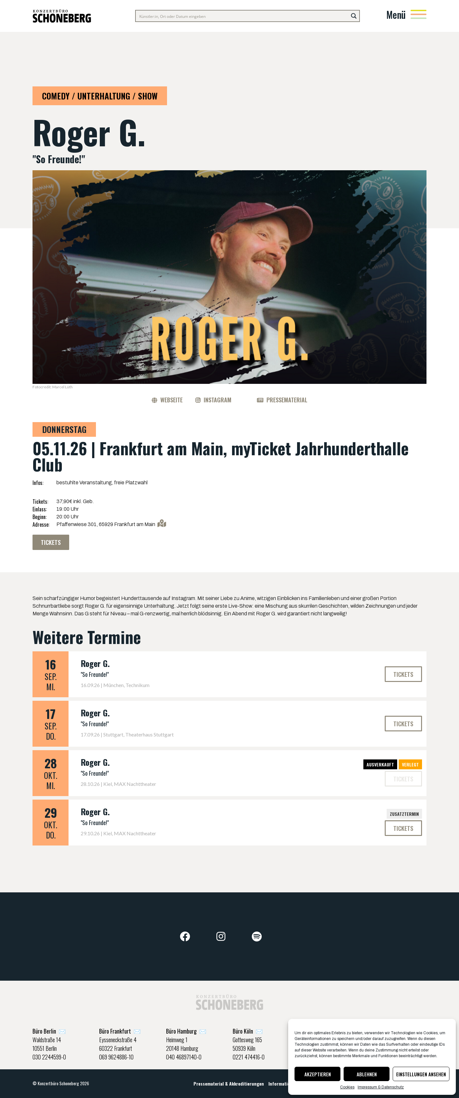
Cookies (347, 1087)
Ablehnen (367, 1074)
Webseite (171, 400)
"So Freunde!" (95, 674)
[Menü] (418, 14)
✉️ (49, 1031)
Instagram (217, 400)
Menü (396, 14)
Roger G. (95, 663)
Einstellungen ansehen (421, 1074)
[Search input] (242, 16)
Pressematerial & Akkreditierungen (228, 1083)
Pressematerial (286, 400)
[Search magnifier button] (353, 16)
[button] (403, 779)
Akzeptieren (317, 1074)
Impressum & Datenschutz (381, 1087)
